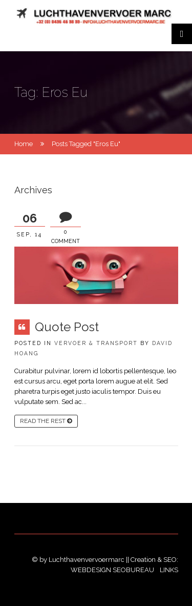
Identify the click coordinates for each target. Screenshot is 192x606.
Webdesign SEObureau (113, 570)
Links (169, 570)
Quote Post (67, 326)
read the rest (46, 421)
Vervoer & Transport (96, 343)
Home (23, 144)
